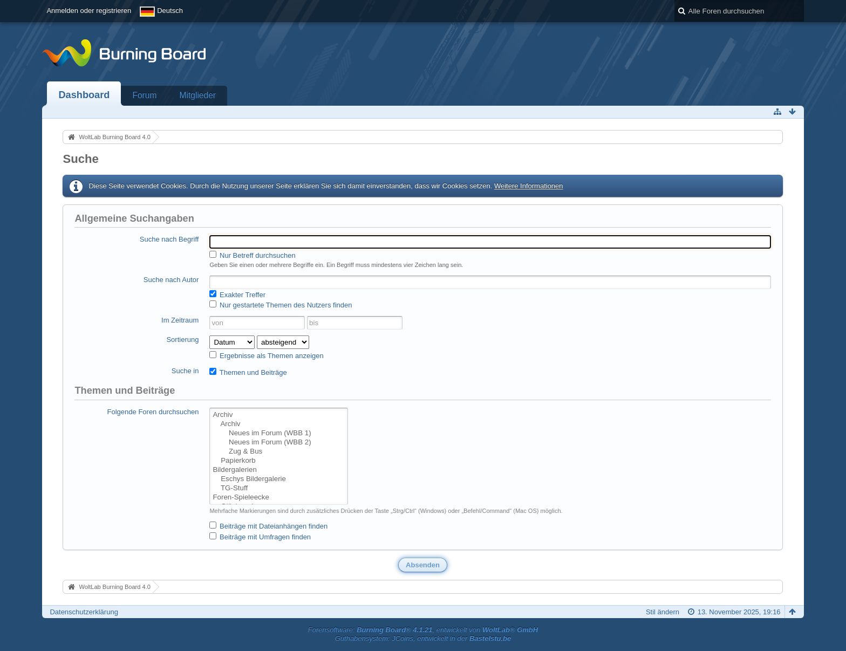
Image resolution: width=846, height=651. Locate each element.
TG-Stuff (278, 488)
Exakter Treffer (237, 294)
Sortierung (182, 339)
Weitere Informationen (528, 186)
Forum (144, 95)
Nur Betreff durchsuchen (252, 255)
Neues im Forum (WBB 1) (278, 433)
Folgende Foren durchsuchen (153, 412)
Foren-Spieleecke (278, 497)
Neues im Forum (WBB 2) (278, 442)
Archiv (278, 415)
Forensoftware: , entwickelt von (423, 630)
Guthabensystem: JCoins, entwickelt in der (423, 638)
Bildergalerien (278, 470)
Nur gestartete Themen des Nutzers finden (280, 304)
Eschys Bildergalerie (278, 479)
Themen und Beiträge (247, 372)
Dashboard (84, 95)
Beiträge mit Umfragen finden (260, 536)
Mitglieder (197, 95)
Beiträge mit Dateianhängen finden (268, 526)
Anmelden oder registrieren (88, 10)
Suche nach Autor (171, 280)
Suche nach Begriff (169, 239)
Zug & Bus (278, 451)
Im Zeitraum (180, 320)
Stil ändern (662, 612)
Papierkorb (278, 460)
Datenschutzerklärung (84, 612)
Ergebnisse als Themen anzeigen (266, 355)
